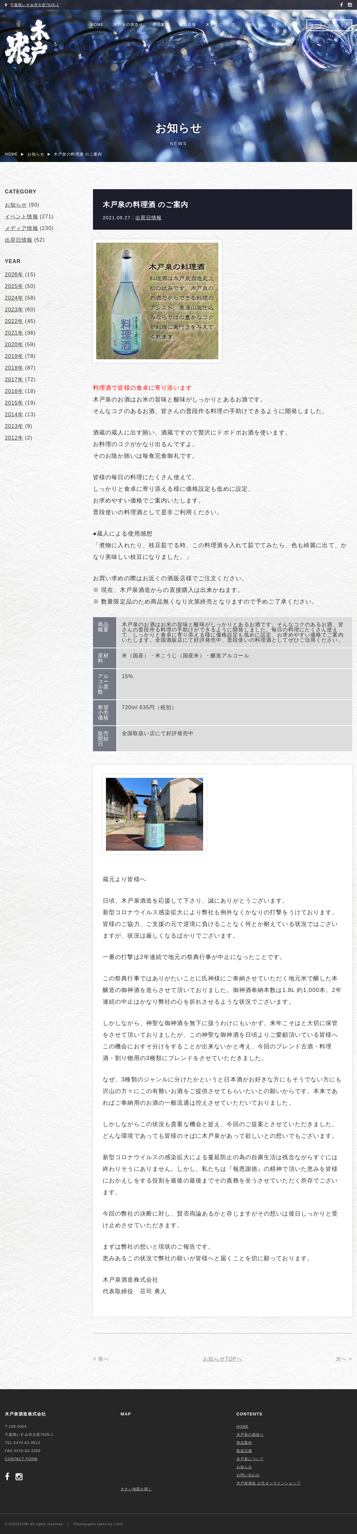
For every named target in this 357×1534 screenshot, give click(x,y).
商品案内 (161, 24)
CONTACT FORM (21, 1459)
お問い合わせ (284, 24)
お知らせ (253, 24)
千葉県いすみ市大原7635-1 (34, 5)
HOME (97, 24)
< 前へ (101, 1359)
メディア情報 (21, 228)
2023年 (14, 309)
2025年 (14, 286)
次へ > (344, 1359)
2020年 (14, 344)
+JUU (118, 1524)
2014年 (14, 414)
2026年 (14, 274)
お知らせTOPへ (222, 1359)
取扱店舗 (187, 24)
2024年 (14, 298)
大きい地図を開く (136, 1489)
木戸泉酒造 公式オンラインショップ (268, 1483)
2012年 (14, 438)
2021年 (14, 333)
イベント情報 (21, 216)
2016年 (14, 391)
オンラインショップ (329, 25)
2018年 (14, 368)
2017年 (14, 379)
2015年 (14, 403)
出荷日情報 (148, 217)
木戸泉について (220, 24)
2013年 (14, 426)
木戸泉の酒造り (128, 24)
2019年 (14, 356)
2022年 (14, 321)
